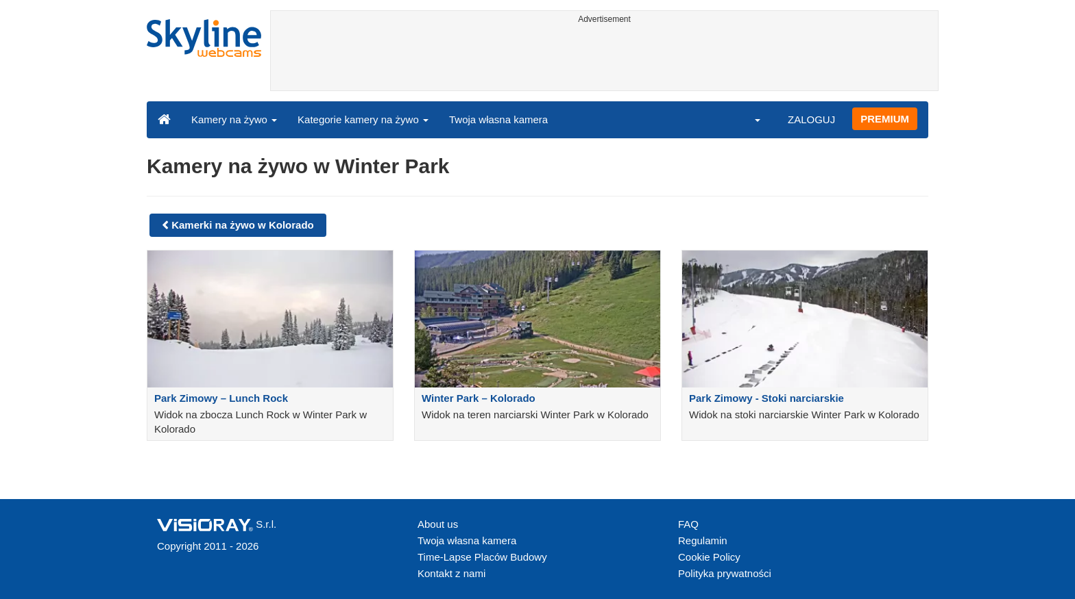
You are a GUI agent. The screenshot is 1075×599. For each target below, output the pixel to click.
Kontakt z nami (451, 573)
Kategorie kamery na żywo (363, 119)
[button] (749, 119)
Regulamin (702, 540)
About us (438, 524)
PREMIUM (884, 119)
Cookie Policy (709, 557)
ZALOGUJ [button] (811, 119)
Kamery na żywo (234, 119)
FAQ (688, 524)
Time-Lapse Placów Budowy (482, 557)
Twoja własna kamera (498, 119)
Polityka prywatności (724, 573)
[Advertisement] (604, 59)
